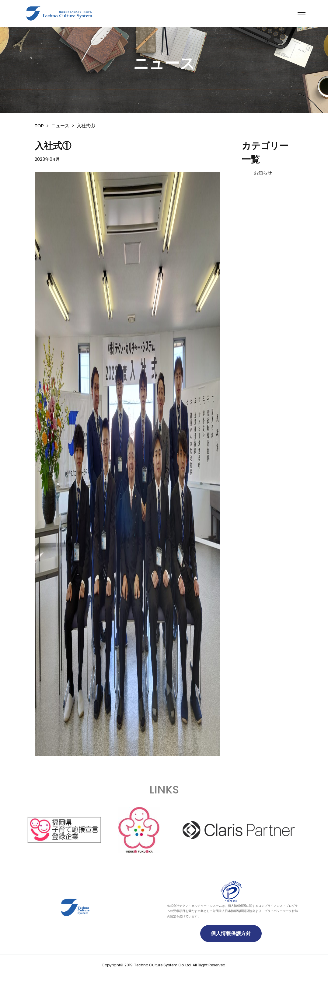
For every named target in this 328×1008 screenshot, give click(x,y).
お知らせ (263, 173)
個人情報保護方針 (231, 933)
